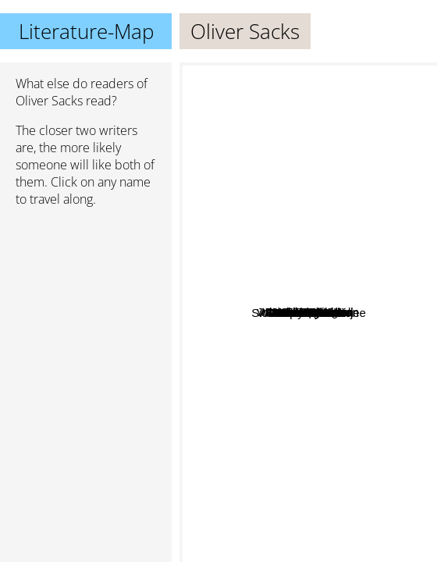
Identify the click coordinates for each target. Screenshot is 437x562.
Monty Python (266, 236)
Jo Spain (281, 279)
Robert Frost (241, 259)
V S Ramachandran (344, 472)
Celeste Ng (319, 211)
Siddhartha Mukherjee (278, 368)
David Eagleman (370, 226)
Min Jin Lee (336, 268)
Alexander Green (368, 318)
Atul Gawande (280, 319)
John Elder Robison (277, 188)
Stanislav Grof (320, 500)
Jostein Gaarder (363, 538)
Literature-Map (86, 31)
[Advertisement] (86, 302)
